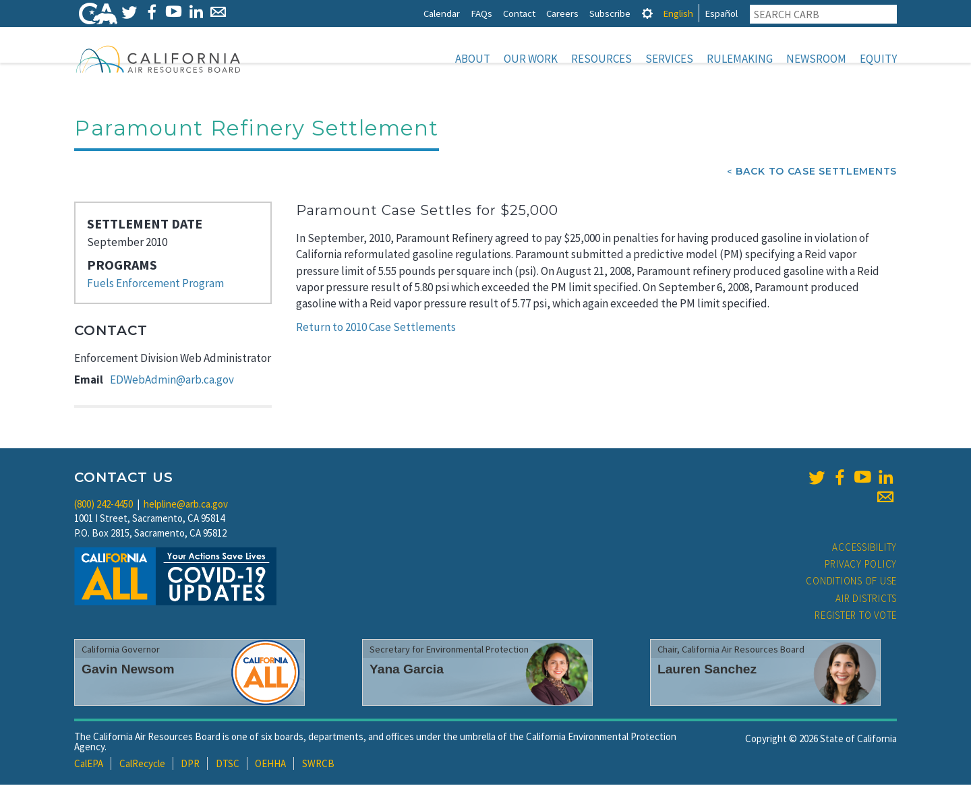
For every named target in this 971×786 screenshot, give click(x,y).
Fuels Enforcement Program (155, 284)
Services (669, 58)
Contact (519, 13)
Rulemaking (740, 58)
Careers (562, 13)
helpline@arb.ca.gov (186, 505)
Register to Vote (856, 616)
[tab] (647, 13)
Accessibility (864, 548)
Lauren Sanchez (707, 670)
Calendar (441, 13)
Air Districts (866, 599)
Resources (601, 58)
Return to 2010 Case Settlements (376, 328)
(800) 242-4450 (103, 505)
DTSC (227, 764)
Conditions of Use (851, 582)
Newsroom (816, 58)
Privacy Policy (861, 565)
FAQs (481, 13)
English (678, 13)
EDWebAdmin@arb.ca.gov (172, 380)
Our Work (531, 58)
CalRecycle (142, 764)
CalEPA (88, 764)
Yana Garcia (407, 670)
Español (721, 13)
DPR (190, 764)
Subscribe (609, 13)
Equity (878, 58)
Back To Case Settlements (816, 173)
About (472, 58)
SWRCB (318, 764)
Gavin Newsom (128, 670)
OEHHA (270, 764)
